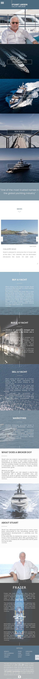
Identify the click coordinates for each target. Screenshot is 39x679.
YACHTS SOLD (19, 96)
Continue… (8, 440)
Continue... (8, 306)
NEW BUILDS (19, 131)
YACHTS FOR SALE (19, 62)
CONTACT (19, 166)
